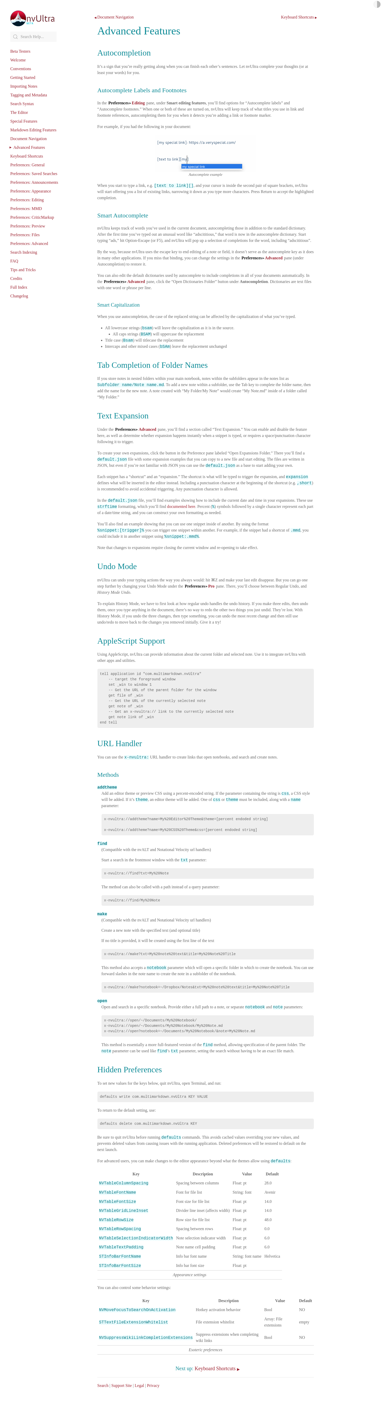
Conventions (20, 69)
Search (103, 1385)
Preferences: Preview (27, 226)
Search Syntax (22, 104)
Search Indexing (23, 252)
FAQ (14, 261)
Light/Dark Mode (377, 4)
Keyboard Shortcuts (26, 156)
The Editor (19, 112)
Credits (16, 278)
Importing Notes (23, 86)
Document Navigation (28, 138)
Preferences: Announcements (34, 182)
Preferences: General (27, 165)
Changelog (19, 296)
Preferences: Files (25, 235)
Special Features (23, 121)
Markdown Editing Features (33, 130)
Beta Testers (20, 51)
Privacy (153, 1385)
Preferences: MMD (26, 208)
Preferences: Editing (27, 200)
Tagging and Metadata (28, 95)
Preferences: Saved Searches (33, 173)
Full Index (18, 287)
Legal (139, 1385)
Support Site (121, 1385)
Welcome (18, 60)
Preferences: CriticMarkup (32, 217)
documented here (181, 506)
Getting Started (22, 77)
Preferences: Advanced (29, 243)
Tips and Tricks (23, 270)
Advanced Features (29, 147)
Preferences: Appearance (30, 191)
